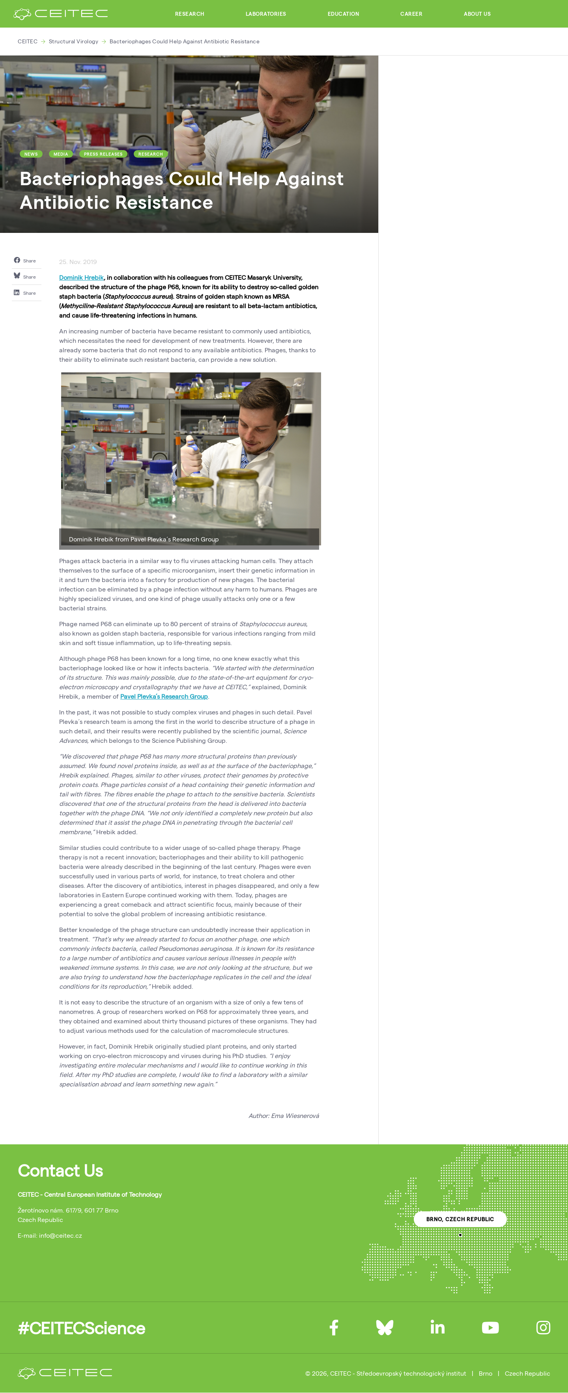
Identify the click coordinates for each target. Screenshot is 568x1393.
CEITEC (27, 41)
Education (343, 14)
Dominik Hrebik (81, 277)
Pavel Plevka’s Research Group (164, 696)
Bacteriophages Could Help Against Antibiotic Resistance (185, 41)
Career (411, 14)
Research (189, 14)
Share (25, 260)
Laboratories (266, 14)
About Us (477, 14)
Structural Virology (74, 41)
